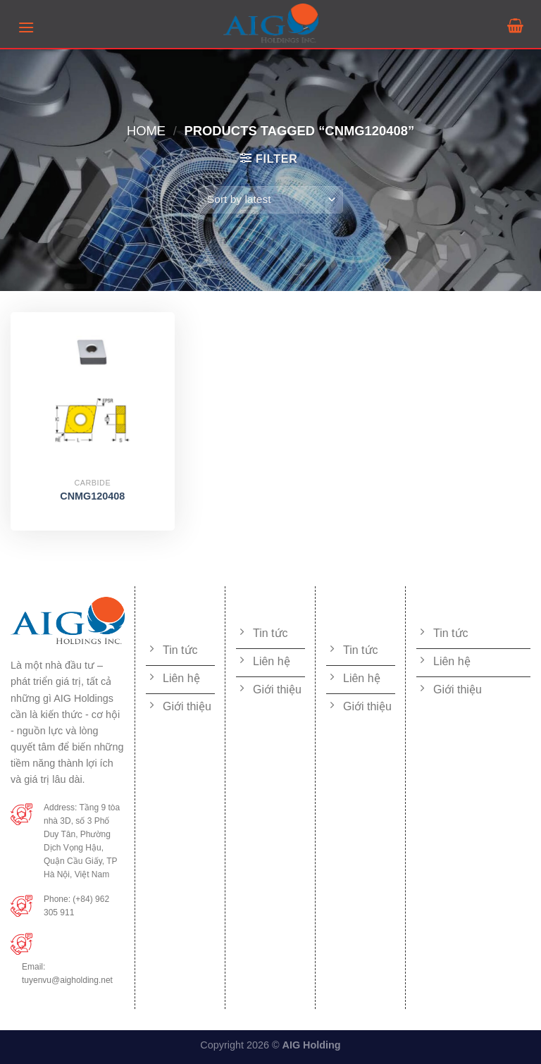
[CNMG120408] (92, 394)
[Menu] (26, 27)
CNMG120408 (92, 496)
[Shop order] (270, 200)
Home (146, 130)
